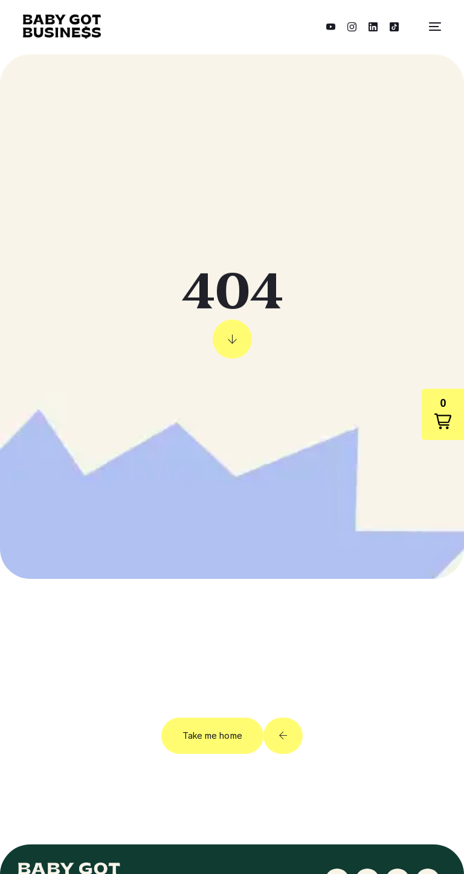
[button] (443, 414)
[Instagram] (351, 25)
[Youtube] (330, 25)
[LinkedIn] (373, 25)
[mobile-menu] (429, 26)
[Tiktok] (394, 25)
